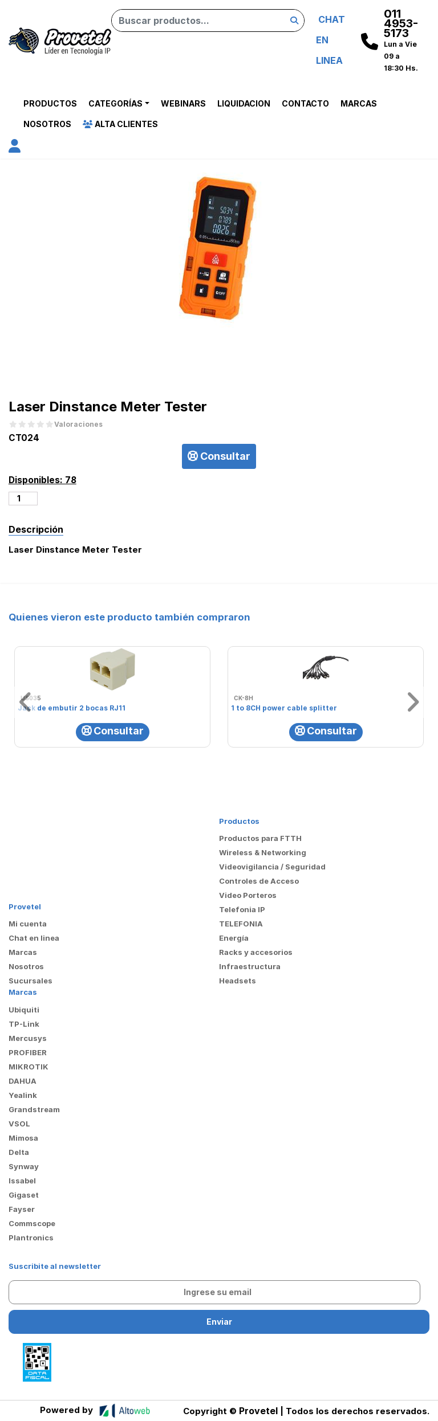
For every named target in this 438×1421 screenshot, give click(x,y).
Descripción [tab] (36, 529)
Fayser (22, 1209)
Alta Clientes (120, 124)
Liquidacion (243, 103)
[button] (15, 147)
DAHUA (22, 1080)
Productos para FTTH (260, 838)
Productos (50, 103)
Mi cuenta (28, 923)
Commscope (32, 1223)
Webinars (183, 103)
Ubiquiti (24, 1009)
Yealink (23, 1095)
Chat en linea (34, 937)
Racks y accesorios (256, 952)
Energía (234, 937)
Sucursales (30, 980)
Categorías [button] (115, 103)
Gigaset (24, 1194)
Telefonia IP (242, 909)
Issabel (22, 1180)
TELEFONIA (241, 923)
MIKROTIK (28, 1066)
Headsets (237, 980)
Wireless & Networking (262, 852)
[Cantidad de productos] (23, 498)
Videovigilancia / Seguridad (272, 866)
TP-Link (24, 1023)
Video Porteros (248, 895)
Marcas (358, 103)
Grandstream (34, 1109)
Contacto (305, 103)
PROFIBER (28, 1052)
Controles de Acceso (259, 880)
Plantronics (31, 1237)
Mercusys (28, 1038)
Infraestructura (250, 966)
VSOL (19, 1123)
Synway (24, 1166)
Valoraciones (78, 424)
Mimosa (23, 1137)
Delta (19, 1152)
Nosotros (47, 124)
